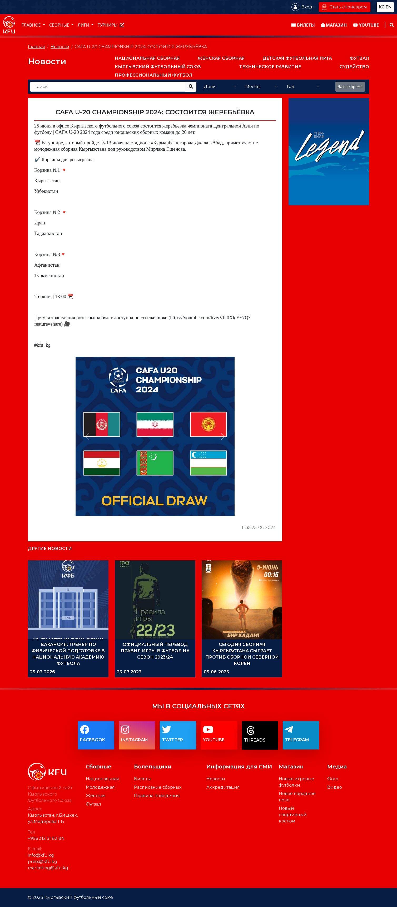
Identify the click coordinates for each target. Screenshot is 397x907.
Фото (332, 778)
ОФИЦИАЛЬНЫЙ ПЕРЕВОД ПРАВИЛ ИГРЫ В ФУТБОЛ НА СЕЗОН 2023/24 (155, 651)
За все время (350, 86)
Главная (36, 46)
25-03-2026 (42, 671)
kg (382, 6)
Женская (96, 795)
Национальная (102, 778)
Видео (334, 787)
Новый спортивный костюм (293, 814)
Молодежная (100, 787)
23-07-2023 (129, 671)
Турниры (111, 25)
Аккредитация (223, 787)
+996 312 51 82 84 (46, 838)
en (389, 6)
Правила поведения (157, 795)
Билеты (142, 778)
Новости (60, 46)
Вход (306, 6)
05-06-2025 (216, 671)
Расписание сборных (157, 787)
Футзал (93, 804)
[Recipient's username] (108, 87)
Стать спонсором (344, 6)
